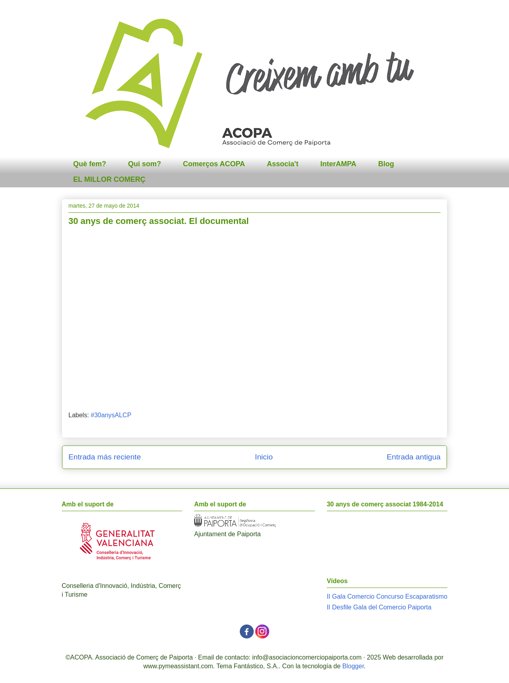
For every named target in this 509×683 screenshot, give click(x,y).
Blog (386, 164)
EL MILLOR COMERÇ (109, 179)
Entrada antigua (414, 457)
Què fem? (89, 164)
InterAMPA (338, 164)
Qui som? (144, 164)
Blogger (353, 666)
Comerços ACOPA (214, 164)
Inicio (264, 457)
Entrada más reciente (104, 457)
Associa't (282, 164)
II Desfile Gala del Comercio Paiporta (379, 607)
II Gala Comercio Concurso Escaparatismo (387, 596)
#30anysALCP (111, 415)
